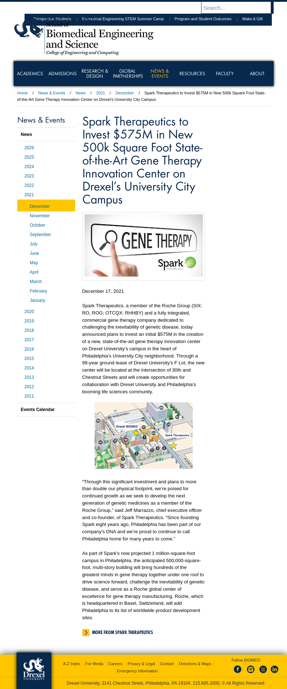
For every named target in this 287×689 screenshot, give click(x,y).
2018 (29, 330)
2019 (29, 321)
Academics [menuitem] (30, 73)
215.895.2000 (206, 683)
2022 (29, 185)
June (34, 253)
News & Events (51, 93)
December (125, 93)
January (37, 300)
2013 (29, 377)
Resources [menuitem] (192, 73)
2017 (29, 339)
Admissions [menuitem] (62, 73)
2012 (29, 386)
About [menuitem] (257, 73)
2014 (29, 368)
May (34, 262)
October (37, 225)
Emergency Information (137, 671)
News (81, 93)
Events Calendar (38, 409)
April (34, 272)
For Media (95, 664)
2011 (29, 396)
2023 (29, 176)
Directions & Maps (195, 664)
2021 (100, 93)
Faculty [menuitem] (225, 73)
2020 (29, 311)
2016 (29, 349)
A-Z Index (72, 664)
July (34, 244)
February (38, 291)
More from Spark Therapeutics (122, 632)
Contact (167, 664)
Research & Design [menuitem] (95, 73)
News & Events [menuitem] (160, 73)
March (36, 281)
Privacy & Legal (141, 664)
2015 (29, 358)
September (40, 234)
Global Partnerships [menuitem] (128, 73)
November (40, 215)
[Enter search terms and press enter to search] (240, 7)
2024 (29, 166)
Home (22, 93)
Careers (115, 664)
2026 (29, 147)
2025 (29, 157)
